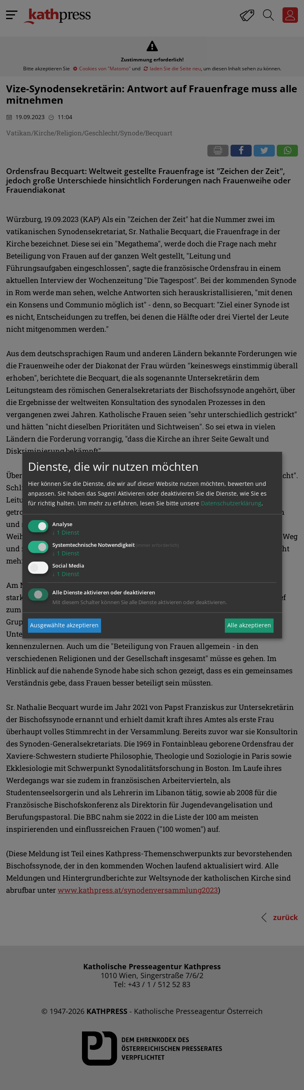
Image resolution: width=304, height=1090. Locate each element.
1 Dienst (65, 533)
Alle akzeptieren (249, 625)
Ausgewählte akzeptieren (64, 625)
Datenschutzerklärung (231, 503)
